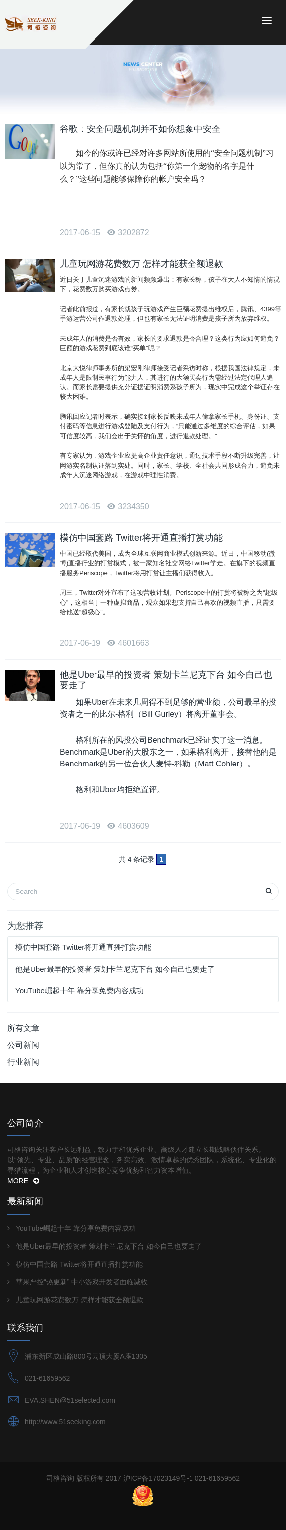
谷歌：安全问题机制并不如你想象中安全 (140, 129)
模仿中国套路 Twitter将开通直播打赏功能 (141, 538)
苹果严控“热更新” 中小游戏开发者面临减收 (82, 1282)
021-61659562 (47, 1378)
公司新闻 (23, 1045)
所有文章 (23, 1028)
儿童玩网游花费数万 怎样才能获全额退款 (141, 264)
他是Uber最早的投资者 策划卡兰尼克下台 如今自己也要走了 (115, 969)
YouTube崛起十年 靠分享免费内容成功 (79, 990)
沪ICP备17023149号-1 (158, 1478)
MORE (23, 1181)
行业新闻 (23, 1062)
